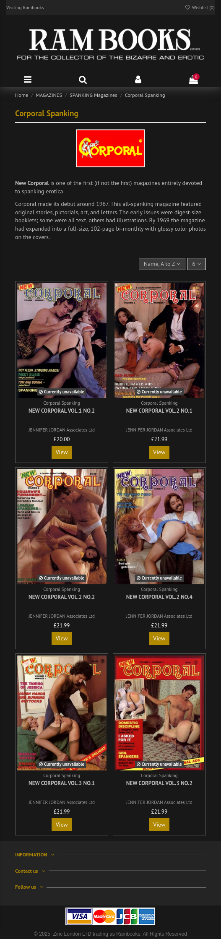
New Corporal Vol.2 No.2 (62, 597)
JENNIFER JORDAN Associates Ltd (62, 430)
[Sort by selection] (162, 264)
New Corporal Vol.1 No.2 (62, 410)
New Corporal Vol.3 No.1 (62, 783)
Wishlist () (200, 7)
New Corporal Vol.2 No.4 (159, 597)
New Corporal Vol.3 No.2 (159, 783)
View (62, 452)
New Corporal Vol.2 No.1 (159, 410)
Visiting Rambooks (25, 7)
